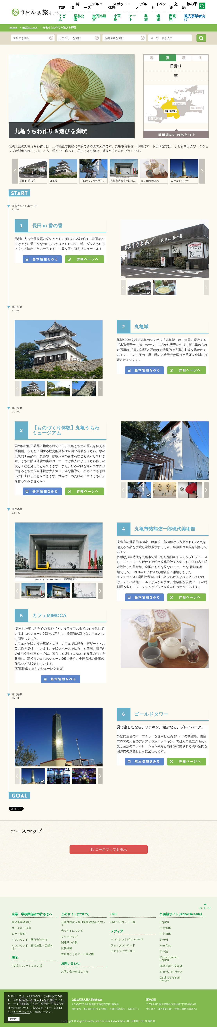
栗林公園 (79, 18)
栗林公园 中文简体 (171, 965)
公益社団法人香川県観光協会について (83, 923)
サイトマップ (69, 936)
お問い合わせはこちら (74, 971)
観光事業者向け (194, 18)
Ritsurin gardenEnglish (169, 959)
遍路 (158, 18)
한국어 (164, 939)
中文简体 (165, 933)
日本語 (164, 951)
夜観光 (172, 18)
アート (132, 18)
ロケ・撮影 (18, 933)
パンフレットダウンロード (127, 939)
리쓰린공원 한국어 (171, 971)
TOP (62, 7)
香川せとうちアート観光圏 (77, 954)
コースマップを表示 (108, 849)
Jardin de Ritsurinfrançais (170, 979)
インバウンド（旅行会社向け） (31, 939)
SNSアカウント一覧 (123, 922)
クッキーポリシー (19, 1011)
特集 (75, 6)
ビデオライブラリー (123, 951)
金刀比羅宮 (99, 18)
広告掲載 (66, 948)
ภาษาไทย (165, 945)
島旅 (146, 18)
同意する (13, 1019)
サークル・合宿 (21, 927)
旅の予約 (189, 6)
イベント (158, 6)
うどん (62, 18)
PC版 (15, 965)
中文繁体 (165, 927)
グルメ (141, 6)
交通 (173, 6)
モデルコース (93, 6)
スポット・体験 (119, 6)
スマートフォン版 (31, 965)
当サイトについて (72, 930)
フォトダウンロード (123, 945)
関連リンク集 (69, 942)
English (164, 922)
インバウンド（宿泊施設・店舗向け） (32, 947)
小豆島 (117, 18)
